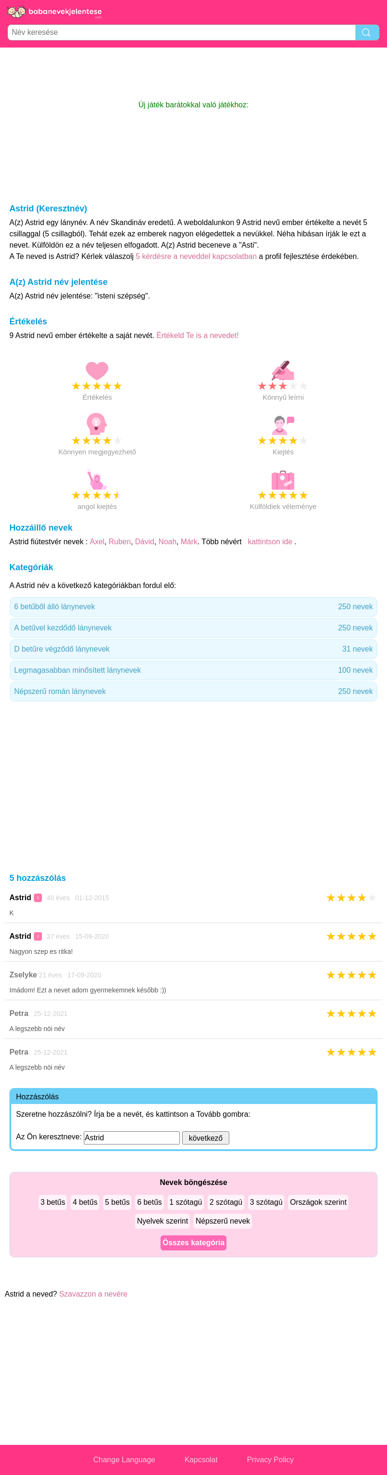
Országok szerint (318, 1202)
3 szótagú (266, 1202)
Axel (97, 542)
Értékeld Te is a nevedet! (197, 335)
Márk (189, 542)
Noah (168, 542)
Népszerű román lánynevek (193, 691)
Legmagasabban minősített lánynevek (193, 670)
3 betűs (52, 1202)
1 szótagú (185, 1202)
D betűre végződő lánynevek (193, 649)
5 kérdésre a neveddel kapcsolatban (197, 256)
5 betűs (117, 1202)
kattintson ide (270, 542)
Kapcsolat (201, 1460)
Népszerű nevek (222, 1221)
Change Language (124, 1460)
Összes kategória (193, 1243)
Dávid (144, 542)
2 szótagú (226, 1202)
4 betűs (85, 1202)
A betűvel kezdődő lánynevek (193, 628)
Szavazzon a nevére (93, 1294)
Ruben (120, 542)
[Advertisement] (193, 73)
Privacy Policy (270, 1460)
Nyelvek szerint (162, 1221)
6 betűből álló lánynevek (193, 607)
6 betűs (149, 1202)
